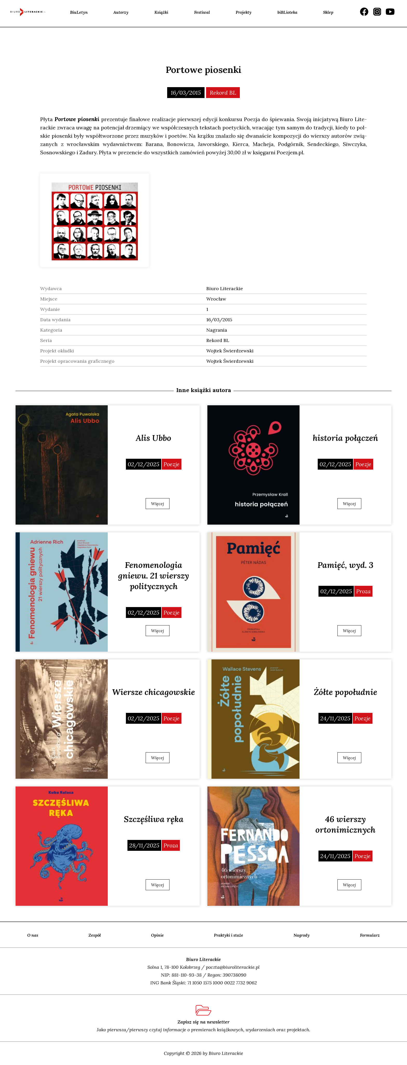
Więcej (157, 503)
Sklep (328, 12)
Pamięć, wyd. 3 (345, 565)
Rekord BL (223, 92)
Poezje (172, 464)
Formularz (370, 935)
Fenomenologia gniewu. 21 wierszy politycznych (153, 575)
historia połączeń (345, 438)
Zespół (95, 935)
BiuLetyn (79, 12)
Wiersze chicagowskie (153, 692)
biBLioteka (287, 12)
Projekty (244, 12)
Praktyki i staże (228, 935)
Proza (363, 591)
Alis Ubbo (153, 438)
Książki (161, 12)
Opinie (157, 935)
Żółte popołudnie (345, 692)
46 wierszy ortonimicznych (345, 824)
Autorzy (120, 12)
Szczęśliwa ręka (154, 819)
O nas (32, 935)
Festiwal (202, 12)
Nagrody (302, 935)
